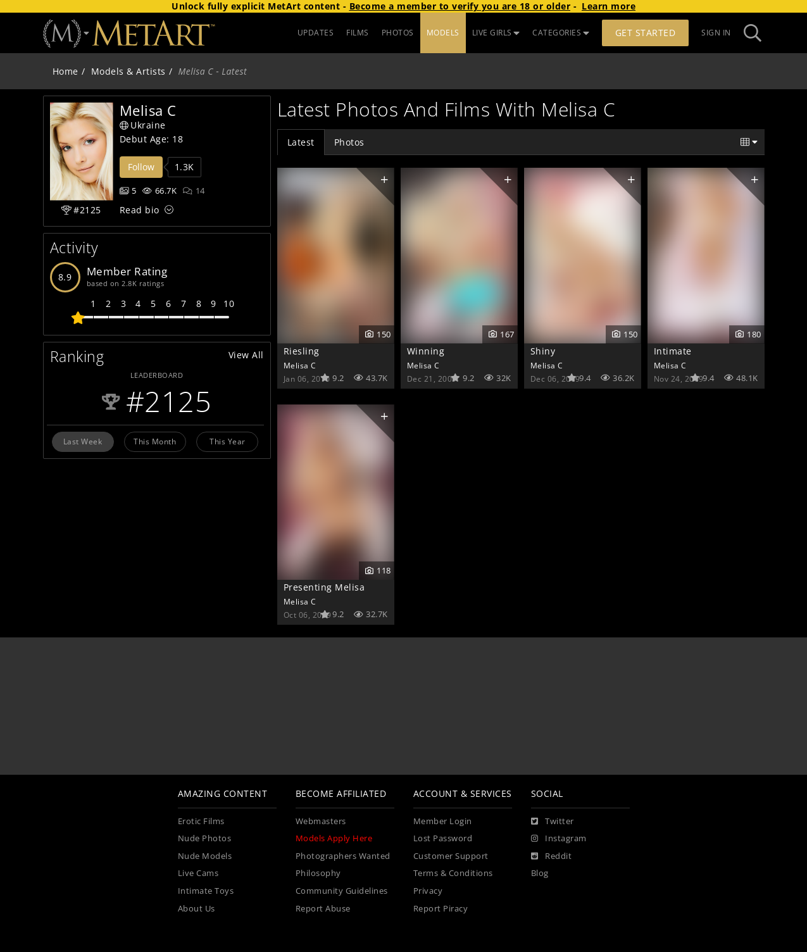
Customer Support (451, 856)
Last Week (83, 441)
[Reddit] (551, 856)
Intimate (673, 351)
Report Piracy (440, 908)
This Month (155, 441)
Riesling (302, 351)
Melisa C (300, 365)
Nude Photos (205, 838)
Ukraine (143, 125)
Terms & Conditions (453, 873)
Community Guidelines (342, 891)
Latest (301, 142)
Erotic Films (201, 821)
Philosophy (318, 873)
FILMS (357, 32)
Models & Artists (128, 71)
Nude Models (205, 856)
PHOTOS (398, 32)
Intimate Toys (206, 891)
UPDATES (315, 32)
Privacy (428, 891)
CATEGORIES (560, 32)
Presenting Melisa (324, 587)
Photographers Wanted (343, 856)
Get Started (645, 33)
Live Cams (198, 873)
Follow (141, 167)
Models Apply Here (334, 838)
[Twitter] (552, 821)
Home (65, 71)
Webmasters (321, 821)
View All (246, 355)
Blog (540, 873)
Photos (349, 142)
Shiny (543, 351)
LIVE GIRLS (496, 32)
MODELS (443, 32)
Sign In (716, 32)
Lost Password (443, 838)
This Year (228, 441)
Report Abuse (323, 908)
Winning (426, 351)
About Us (196, 908)
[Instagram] (559, 838)
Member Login (442, 821)
